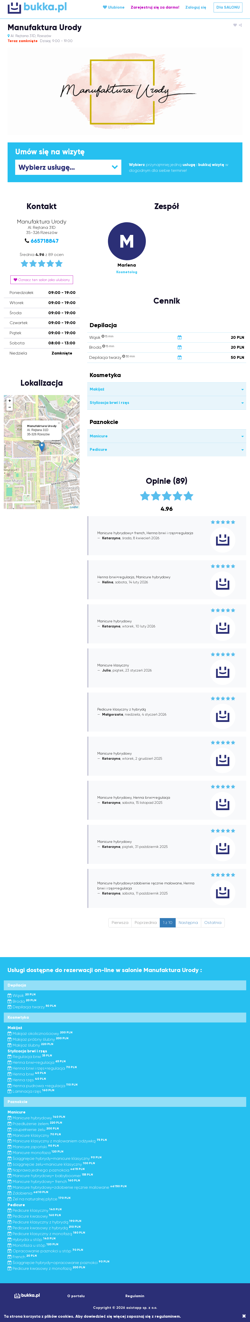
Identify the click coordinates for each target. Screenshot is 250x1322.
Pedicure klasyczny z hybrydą (44, 1222)
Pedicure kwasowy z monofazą (46, 1268)
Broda (22, 1001)
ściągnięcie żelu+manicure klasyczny (51, 1164)
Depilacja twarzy (32, 1006)
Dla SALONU (228, 7)
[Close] (244, 1316)
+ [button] (9, 401)
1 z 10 (167, 922)
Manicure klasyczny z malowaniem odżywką (57, 1141)
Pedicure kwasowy (34, 1216)
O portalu (76, 1296)
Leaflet (74, 507)
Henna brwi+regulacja (37, 1062)
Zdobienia (28, 1193)
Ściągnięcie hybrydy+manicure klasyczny (55, 1158)
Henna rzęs (27, 1079)
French (22, 1256)
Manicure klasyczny (34, 1135)
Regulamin (134, 1296)
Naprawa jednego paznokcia (46, 1170)
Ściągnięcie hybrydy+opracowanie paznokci (58, 1262)
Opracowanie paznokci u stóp (45, 1251)
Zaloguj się (195, 7)
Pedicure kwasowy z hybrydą (44, 1227)
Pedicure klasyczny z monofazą (46, 1233)
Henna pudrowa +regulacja (43, 1085)
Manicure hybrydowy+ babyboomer (50, 1175)
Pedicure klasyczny (35, 1210)
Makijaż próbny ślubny (38, 1039)
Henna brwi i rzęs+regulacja (42, 1068)
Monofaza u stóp (33, 1245)
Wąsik (22, 995)
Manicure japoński (33, 1146)
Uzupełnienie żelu (33, 1129)
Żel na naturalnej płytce (39, 1199)
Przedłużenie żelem (35, 1123)
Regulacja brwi (30, 1056)
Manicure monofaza (35, 1152)
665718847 (45, 240)
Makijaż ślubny (30, 1045)
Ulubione (114, 7)
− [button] (9, 407)
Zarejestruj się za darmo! (155, 7)
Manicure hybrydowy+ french (44, 1181)
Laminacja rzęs (31, 1091)
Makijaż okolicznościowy (40, 1033)
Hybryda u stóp (32, 1239)
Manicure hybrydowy (36, 1117)
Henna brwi (27, 1074)
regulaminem (167, 1316)
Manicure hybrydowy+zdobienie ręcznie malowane (67, 1187)
